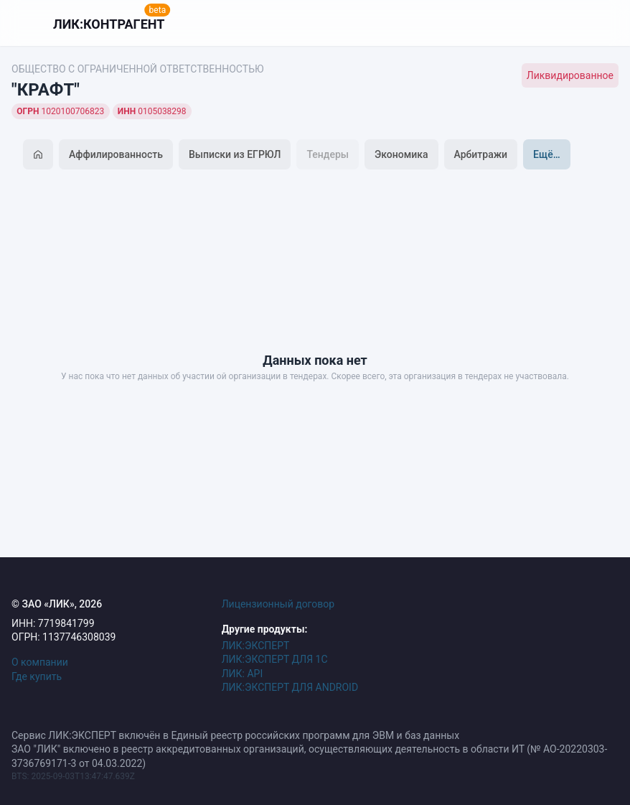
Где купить (36, 676)
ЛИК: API (242, 673)
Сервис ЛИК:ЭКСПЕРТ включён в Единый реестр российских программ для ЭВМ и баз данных (235, 735)
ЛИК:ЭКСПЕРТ (256, 645)
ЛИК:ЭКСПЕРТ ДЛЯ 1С (275, 659)
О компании (39, 662)
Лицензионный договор (278, 604)
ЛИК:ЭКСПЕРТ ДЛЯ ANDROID (290, 687)
